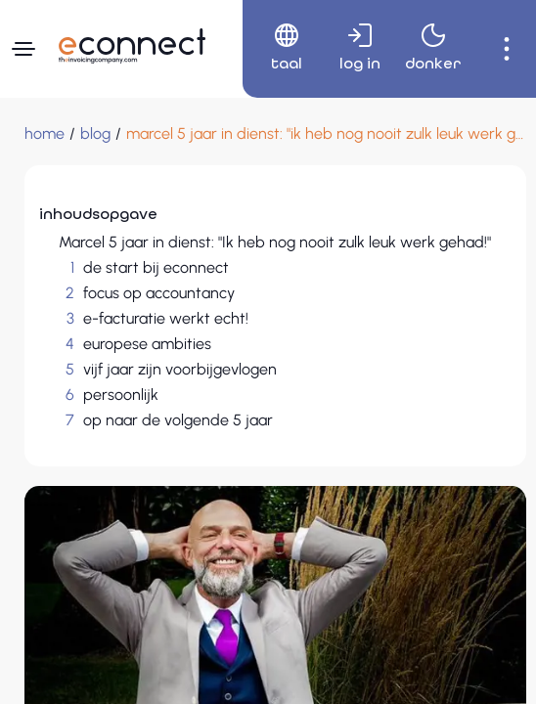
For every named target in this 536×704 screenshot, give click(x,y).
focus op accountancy (159, 293)
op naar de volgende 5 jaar (178, 420)
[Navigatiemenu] (23, 49)
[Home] (44, 134)
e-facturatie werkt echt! (165, 318)
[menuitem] (279, 49)
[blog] (95, 134)
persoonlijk (120, 394)
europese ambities (147, 343)
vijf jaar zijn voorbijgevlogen (180, 369)
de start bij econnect (156, 267)
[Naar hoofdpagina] (132, 46)
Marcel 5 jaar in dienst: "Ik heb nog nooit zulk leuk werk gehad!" (275, 242)
